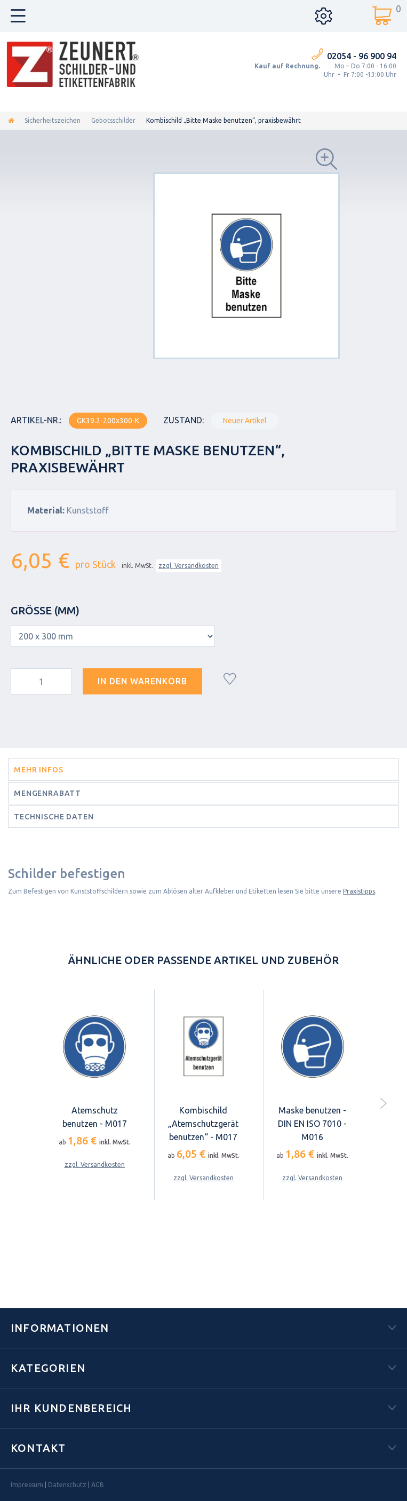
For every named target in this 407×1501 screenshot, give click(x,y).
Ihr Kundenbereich (71, 1408)
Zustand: (183, 420)
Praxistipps (359, 891)
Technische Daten (53, 816)
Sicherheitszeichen (53, 120)
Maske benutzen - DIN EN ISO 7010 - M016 (312, 1123)
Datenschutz (67, 1484)
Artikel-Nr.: (36, 420)
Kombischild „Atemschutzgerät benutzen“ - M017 (203, 1123)
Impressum (27, 1484)
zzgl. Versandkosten (188, 565)
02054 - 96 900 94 (361, 56)
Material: (46, 510)
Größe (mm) (46, 610)
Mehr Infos (38, 769)
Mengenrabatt (47, 793)
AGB (97, 1484)
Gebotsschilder (113, 120)
